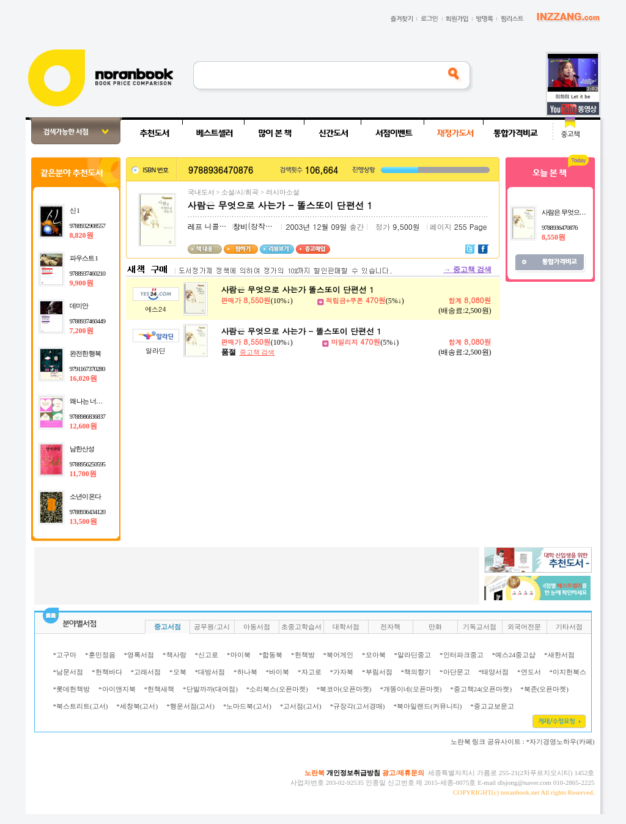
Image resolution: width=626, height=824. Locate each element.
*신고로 (207, 654)
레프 (195, 227)
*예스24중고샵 (514, 654)
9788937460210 (88, 273)
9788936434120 (88, 511)
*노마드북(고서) (247, 706)
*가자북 (342, 671)
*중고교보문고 (492, 706)
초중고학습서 (301, 626)
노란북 (314, 772)
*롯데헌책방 (71, 689)
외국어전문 (524, 626)
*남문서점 (68, 671)
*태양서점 (494, 671)
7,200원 (82, 330)
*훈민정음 (100, 654)
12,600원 (83, 426)
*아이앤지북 (117, 689)
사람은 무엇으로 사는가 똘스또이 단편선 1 (297, 289)
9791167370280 (87, 368)
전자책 (390, 626)
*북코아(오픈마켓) (344, 689)
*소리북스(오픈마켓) (277, 689)
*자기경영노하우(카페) (560, 741)
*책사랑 (174, 654)
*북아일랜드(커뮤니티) (427, 706)
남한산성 (82, 448)
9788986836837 (88, 416)
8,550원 (553, 237)
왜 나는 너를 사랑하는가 (102, 401)
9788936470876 (560, 227)
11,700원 (83, 473)
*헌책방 (303, 654)
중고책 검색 (468, 269)
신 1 (74, 210)
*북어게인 (338, 654)
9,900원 (82, 283)
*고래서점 (146, 671)
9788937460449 (88, 321)
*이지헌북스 (568, 671)
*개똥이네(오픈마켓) (410, 689)
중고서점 (167, 626)
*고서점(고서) (301, 706)
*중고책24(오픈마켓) (481, 689)
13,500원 (83, 521)
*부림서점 (377, 671)
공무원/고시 (211, 626)
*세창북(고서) (137, 706)
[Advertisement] (256, 574)
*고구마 (65, 654)
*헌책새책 (159, 689)
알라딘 (155, 350)
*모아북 (374, 654)
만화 (435, 626)
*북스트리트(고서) (80, 706)
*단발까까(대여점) (210, 689)
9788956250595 (88, 464)
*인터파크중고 (462, 654)
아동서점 (256, 626)
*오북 (177, 671)
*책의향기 (416, 671)
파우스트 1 (84, 258)
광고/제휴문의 (403, 772)
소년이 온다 (85, 496)
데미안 (79, 305)
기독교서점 (479, 626)
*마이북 (239, 654)
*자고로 (310, 671)
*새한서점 (559, 654)
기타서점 (569, 626)
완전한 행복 (85, 353)
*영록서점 (139, 654)
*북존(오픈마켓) (544, 689)
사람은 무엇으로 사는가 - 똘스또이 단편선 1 (301, 331)
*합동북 (271, 654)
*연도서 (529, 671)
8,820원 (82, 235)
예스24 (155, 309)
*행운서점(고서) (190, 706)
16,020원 (83, 378)
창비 (240, 227)
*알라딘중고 (413, 654)
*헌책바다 (107, 671)
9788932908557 (88, 225)
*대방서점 (210, 671)
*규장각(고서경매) (357, 706)
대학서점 (346, 626)
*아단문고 (455, 671)
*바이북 (278, 671)
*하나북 (245, 671)
